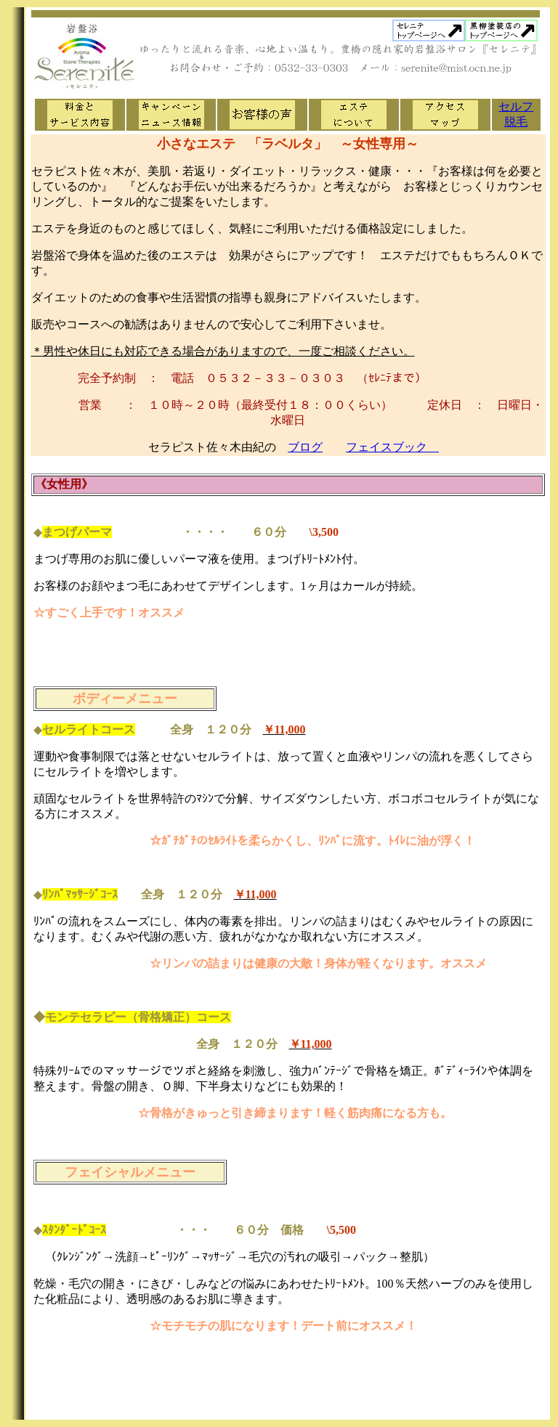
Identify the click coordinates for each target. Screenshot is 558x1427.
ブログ (305, 447)
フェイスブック (392, 447)
